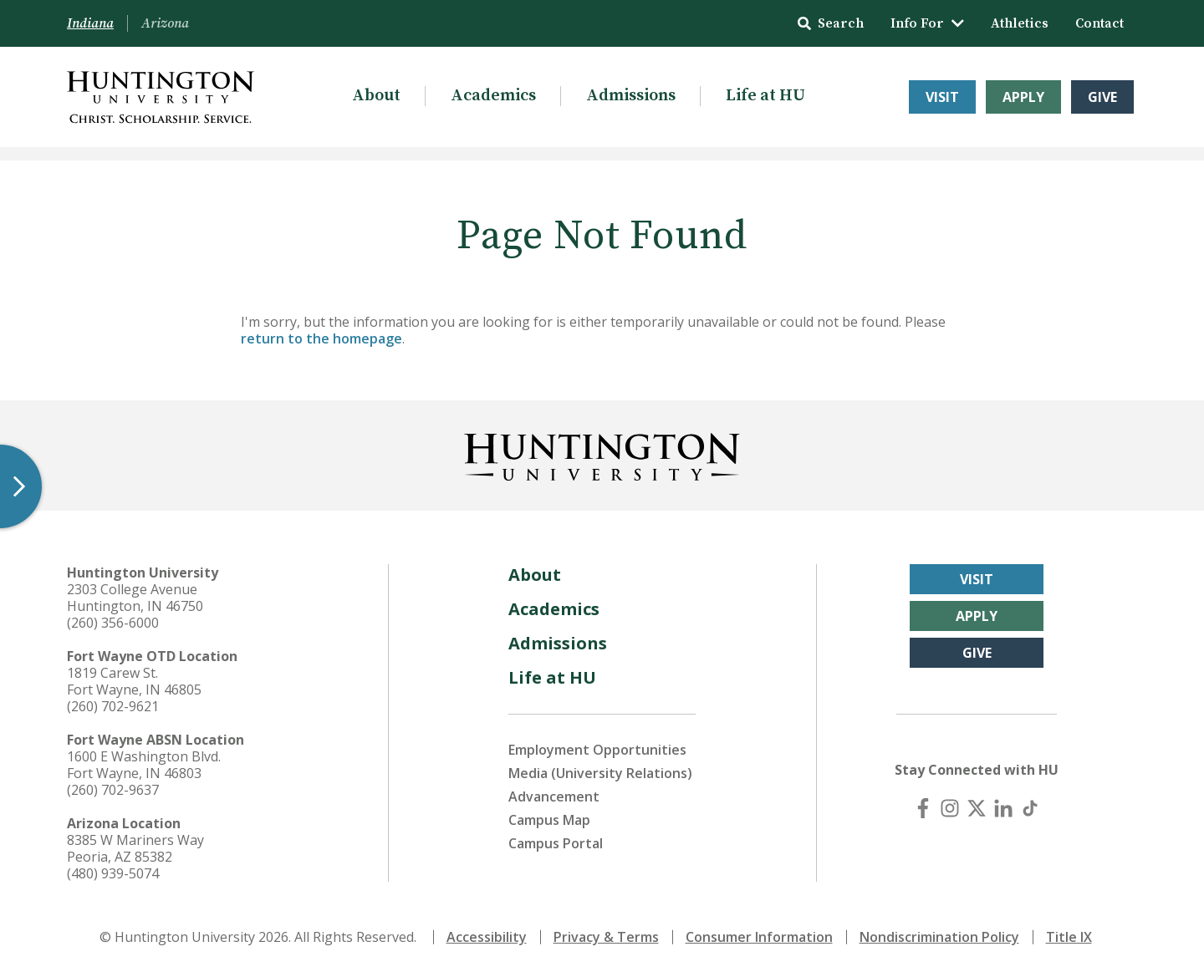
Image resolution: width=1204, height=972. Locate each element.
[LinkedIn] (1003, 808)
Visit (942, 97)
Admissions (631, 95)
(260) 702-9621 (113, 706)
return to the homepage (321, 338)
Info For (927, 23)
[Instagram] (950, 808)
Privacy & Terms (606, 937)
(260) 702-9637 (113, 790)
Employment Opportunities (597, 749)
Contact (1099, 23)
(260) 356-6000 (113, 622)
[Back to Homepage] (602, 454)
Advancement (553, 796)
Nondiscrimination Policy (939, 937)
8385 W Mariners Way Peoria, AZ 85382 (135, 848)
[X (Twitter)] (977, 808)
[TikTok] (1030, 808)
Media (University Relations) (600, 773)
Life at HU (765, 95)
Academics (493, 95)
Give (1102, 97)
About (376, 95)
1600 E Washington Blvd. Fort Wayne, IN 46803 (144, 764)
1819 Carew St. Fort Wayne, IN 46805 (134, 681)
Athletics (1019, 23)
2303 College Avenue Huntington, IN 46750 (135, 597)
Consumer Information (759, 937)
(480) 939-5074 (113, 873)
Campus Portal (555, 843)
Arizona (165, 23)
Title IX (1069, 937)
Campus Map (549, 820)
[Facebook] (923, 808)
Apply (1023, 97)
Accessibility (486, 937)
